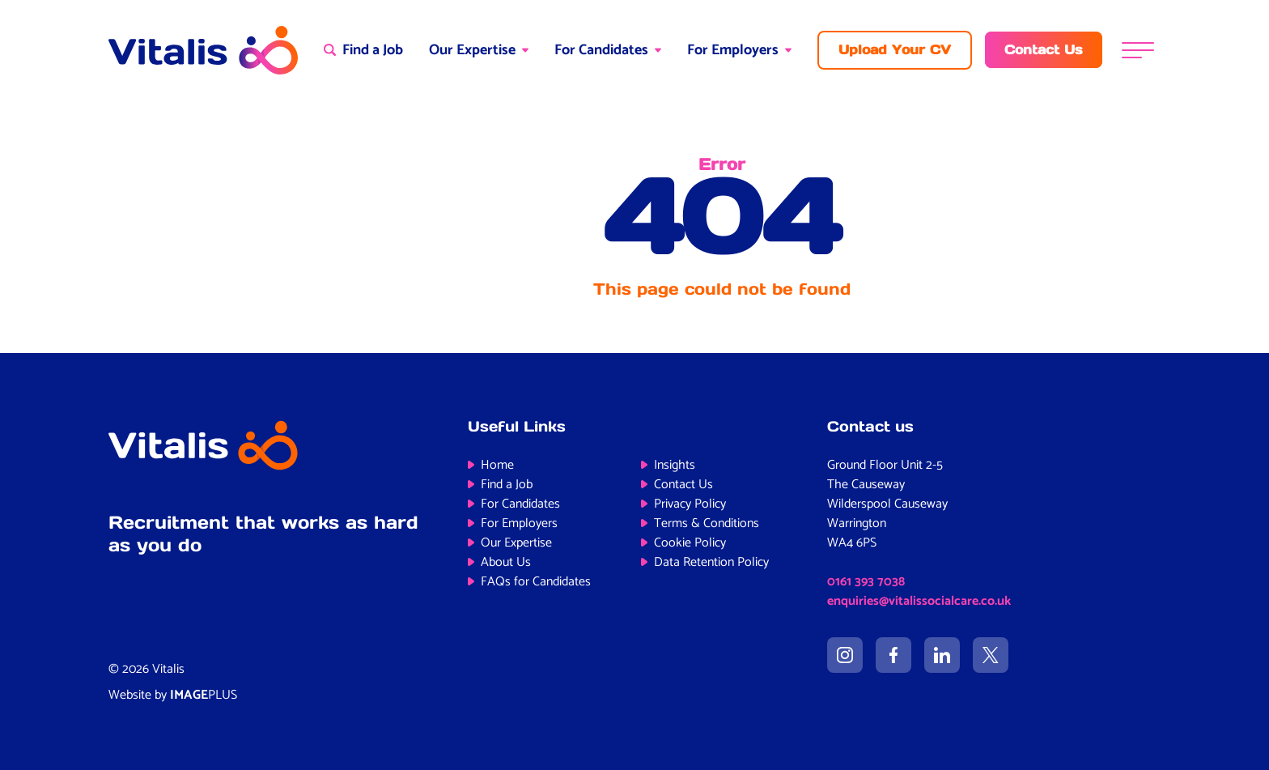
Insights (674, 465)
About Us (506, 562)
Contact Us (683, 485)
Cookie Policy (690, 543)
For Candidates (601, 50)
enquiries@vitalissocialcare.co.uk (919, 601)
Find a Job (507, 485)
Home (497, 465)
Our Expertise (472, 50)
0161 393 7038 (866, 582)
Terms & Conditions (706, 523)
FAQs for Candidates (536, 582)
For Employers (733, 50)
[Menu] (1138, 50)
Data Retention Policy (711, 562)
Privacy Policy (690, 504)
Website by (172, 695)
